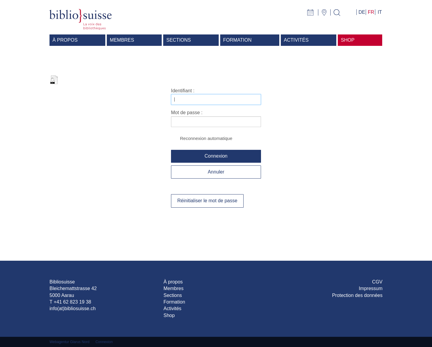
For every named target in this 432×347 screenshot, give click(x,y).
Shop (169, 315)
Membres (174, 288)
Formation (174, 301)
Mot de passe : (186, 112)
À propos (173, 281)
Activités (173, 308)
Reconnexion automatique (206, 138)
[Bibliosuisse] (81, 19)
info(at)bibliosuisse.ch (73, 308)
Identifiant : (182, 90)
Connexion (216, 156)
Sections (173, 295)
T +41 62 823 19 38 (70, 301)
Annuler (216, 171)
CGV (377, 281)
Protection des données (357, 295)
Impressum (370, 288)
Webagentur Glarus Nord (69, 342)
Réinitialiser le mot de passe (207, 200)
